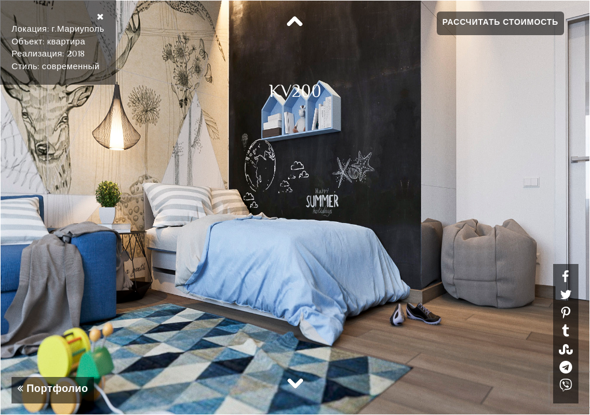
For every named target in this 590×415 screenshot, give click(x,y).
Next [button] (295, 382)
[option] (295, 207)
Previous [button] (295, 22)
